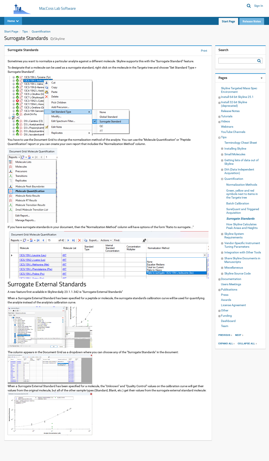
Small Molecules (234, 154)
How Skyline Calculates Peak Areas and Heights (242, 226)
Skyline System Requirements (234, 235)
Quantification (41, 31)
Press (224, 294)
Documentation (231, 279)
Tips (25, 31)
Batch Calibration (237, 203)
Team (224, 326)
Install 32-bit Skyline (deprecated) (234, 103)
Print (204, 50)
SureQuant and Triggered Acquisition (242, 210)
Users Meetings (231, 284)
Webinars (227, 126)
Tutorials (226, 116)
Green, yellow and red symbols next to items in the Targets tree (242, 194)
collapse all (246, 343)
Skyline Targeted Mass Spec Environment (239, 90)
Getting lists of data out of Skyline (241, 161)
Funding (226, 315)
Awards (226, 299)
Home (13, 21)
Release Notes (252, 21)
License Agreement (233, 305)
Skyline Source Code (237, 273)
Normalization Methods (241, 184)
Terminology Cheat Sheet (240, 142)
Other (224, 310)
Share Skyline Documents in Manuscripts (242, 260)
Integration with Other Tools (242, 252)
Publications (229, 289)
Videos (225, 121)
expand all (225, 343)
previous (224, 335)
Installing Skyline (235, 148)
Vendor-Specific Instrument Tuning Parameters (242, 244)
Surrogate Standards (240, 218)
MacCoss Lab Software (57, 8)
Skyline (59, 38)
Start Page (228, 21)
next (238, 335)
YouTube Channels (233, 132)
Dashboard (228, 321)
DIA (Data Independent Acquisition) (239, 171)
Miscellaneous (233, 267)
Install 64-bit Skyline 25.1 (237, 97)
